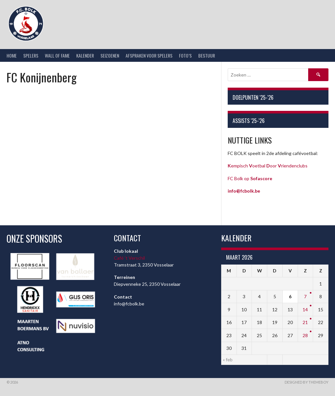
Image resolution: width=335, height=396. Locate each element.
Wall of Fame (57, 55)
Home (12, 55)
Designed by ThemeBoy (306, 382)
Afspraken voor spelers (149, 55)
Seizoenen (109, 55)
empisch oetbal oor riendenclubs (268, 165)
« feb (228, 359)
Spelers (30, 55)
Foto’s (185, 55)
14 (305, 309)
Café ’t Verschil (129, 258)
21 (305, 322)
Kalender (85, 55)
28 (305, 335)
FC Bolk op (250, 178)
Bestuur (206, 55)
